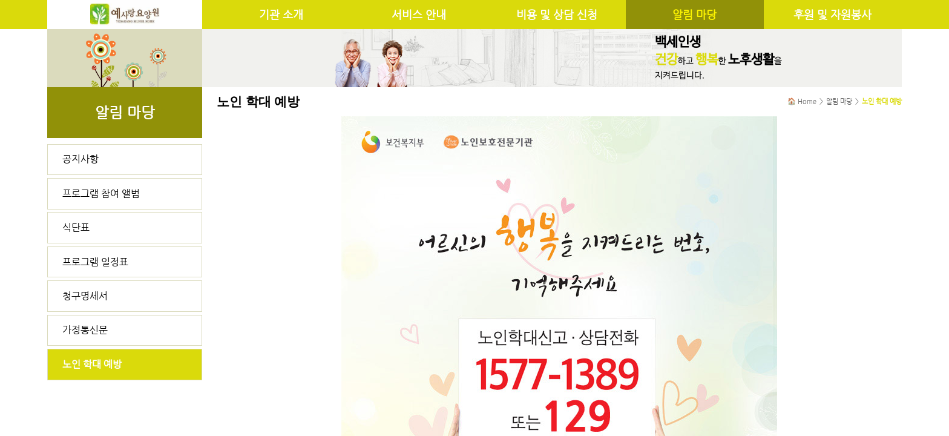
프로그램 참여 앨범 (101, 193)
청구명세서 (85, 296)
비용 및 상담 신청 (556, 14)
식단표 (76, 227)
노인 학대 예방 (92, 364)
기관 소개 (281, 14)
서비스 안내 (419, 14)
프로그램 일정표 (95, 262)
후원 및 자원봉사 (832, 14)
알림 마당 (694, 14)
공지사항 (80, 159)
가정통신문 (85, 329)
